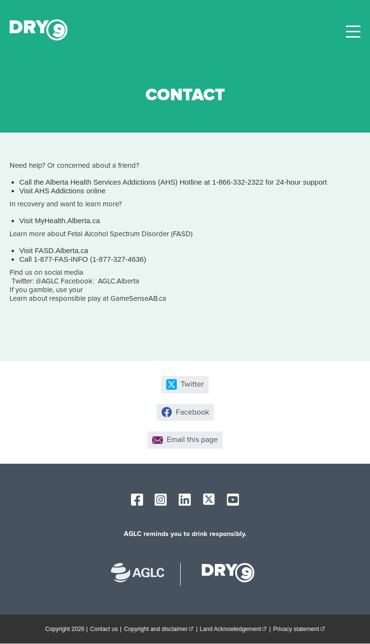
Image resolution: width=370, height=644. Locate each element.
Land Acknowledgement (235, 628)
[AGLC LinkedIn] (185, 499)
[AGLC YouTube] (233, 499)
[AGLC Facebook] (137, 499)
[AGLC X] (209, 499)
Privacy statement (300, 628)
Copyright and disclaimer (160, 628)
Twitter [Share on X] (185, 384)
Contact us (104, 629)
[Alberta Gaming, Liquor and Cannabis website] (143, 574)
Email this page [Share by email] (185, 440)
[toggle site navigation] (353, 31)
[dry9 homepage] (223, 574)
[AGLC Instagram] (161, 499)
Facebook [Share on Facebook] (185, 412)
